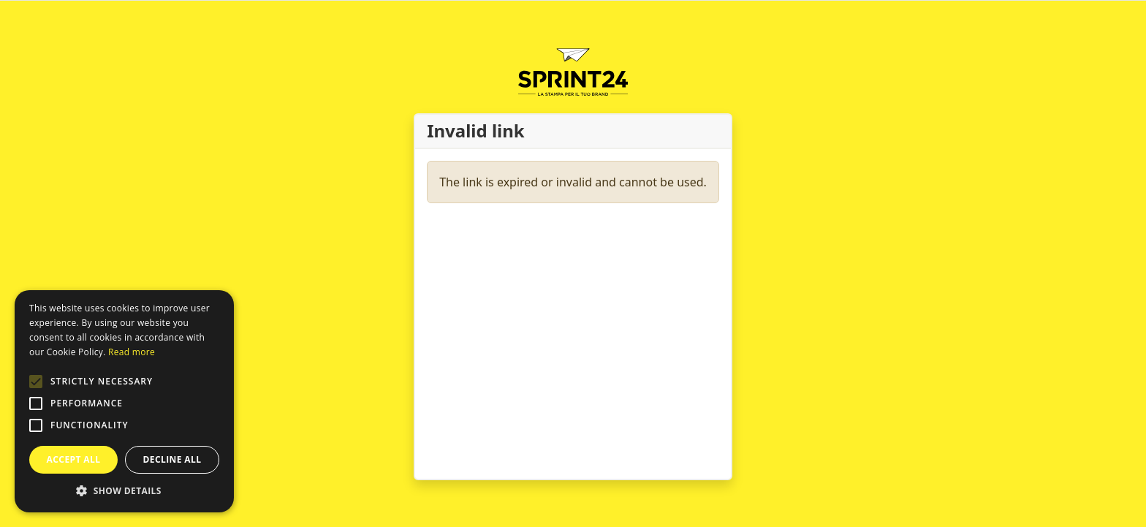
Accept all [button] (74, 459)
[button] (35, 381)
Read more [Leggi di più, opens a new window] (131, 352)
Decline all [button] (172, 459)
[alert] (124, 401)
